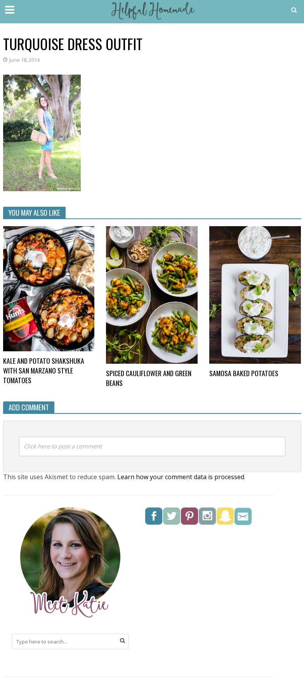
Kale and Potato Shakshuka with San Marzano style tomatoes (43, 370)
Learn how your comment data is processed (180, 477)
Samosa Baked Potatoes (243, 373)
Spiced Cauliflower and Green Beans (148, 378)
